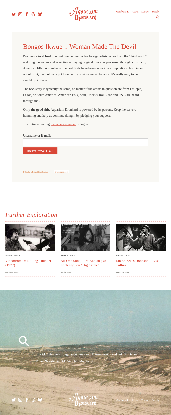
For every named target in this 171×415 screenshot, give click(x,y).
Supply (155, 11)
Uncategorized (61, 172)
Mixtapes (131, 354)
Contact (145, 11)
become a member (63, 124)
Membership (122, 11)
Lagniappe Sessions (76, 354)
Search (157, 17)
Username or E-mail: (37, 135)
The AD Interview (48, 354)
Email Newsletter (47, 361)
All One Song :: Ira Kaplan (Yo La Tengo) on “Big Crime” (83, 263)
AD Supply (69, 361)
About (135, 11)
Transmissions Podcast (107, 354)
